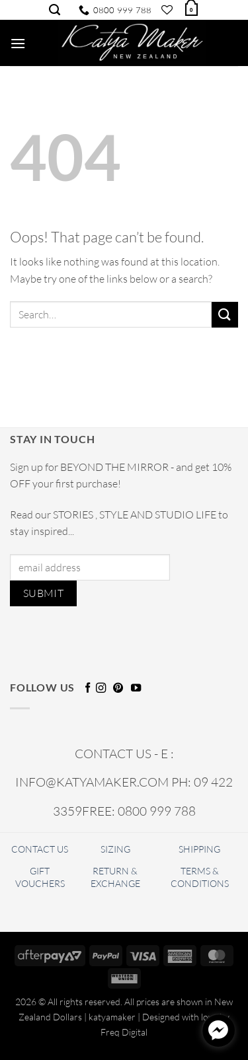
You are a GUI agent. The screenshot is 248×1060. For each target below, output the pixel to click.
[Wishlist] (167, 10)
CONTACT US (39, 849)
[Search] (54, 10)
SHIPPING (199, 849)
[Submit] (225, 315)
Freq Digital (124, 1032)
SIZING (115, 849)
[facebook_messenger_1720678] (218, 1030)
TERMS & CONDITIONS (200, 877)
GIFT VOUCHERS (40, 877)
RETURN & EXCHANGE (115, 877)
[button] (190, 8)
